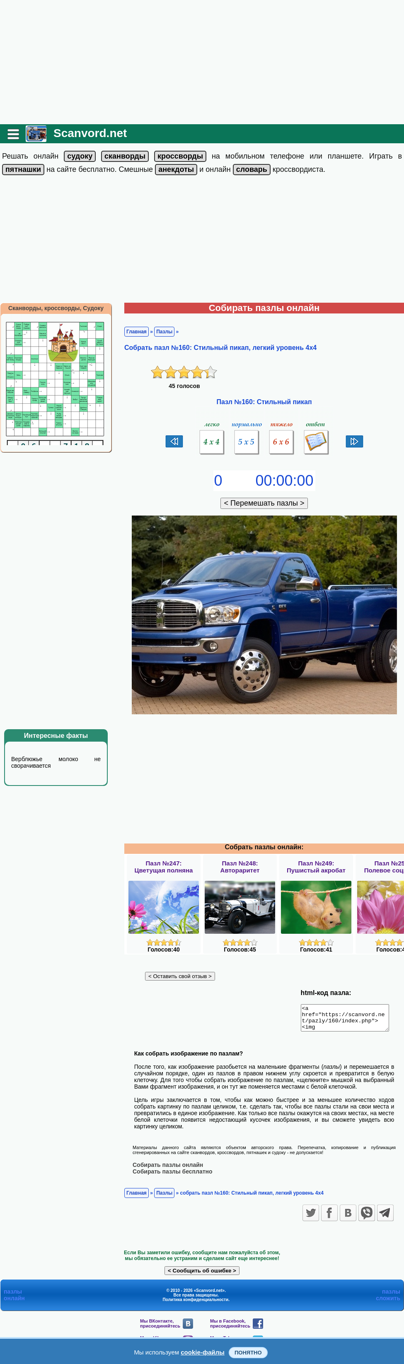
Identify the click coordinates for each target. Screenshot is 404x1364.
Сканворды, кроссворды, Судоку (56, 308)
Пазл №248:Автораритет (240, 867)
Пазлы (164, 332)
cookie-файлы (203, 1352)
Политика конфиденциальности (195, 1304)
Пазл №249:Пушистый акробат (316, 867)
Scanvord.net (90, 133)
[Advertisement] (202, 62)
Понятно (248, 1353)
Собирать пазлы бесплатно (173, 1176)
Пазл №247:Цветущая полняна (164, 867)
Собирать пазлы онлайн (168, 1169)
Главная (136, 332)
